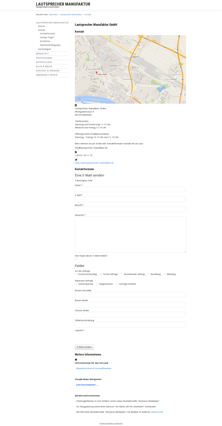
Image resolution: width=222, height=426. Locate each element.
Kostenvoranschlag (87, 274)
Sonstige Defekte (127, 283)
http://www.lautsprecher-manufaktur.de (94, 162)
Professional (44, 58)
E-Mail (79, 195)
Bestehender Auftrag (134, 274)
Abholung (171, 274)
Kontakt (41, 30)
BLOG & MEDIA (44, 66)
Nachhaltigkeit (44, 49)
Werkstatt (42, 53)
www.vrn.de (157, 411)
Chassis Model (82, 310)
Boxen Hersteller (83, 290)
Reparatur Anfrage (84, 280)
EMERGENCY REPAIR (46, 75)
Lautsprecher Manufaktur (52, 22)
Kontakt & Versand (48, 70)
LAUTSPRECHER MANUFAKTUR (63, 4)
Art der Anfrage (82, 271)
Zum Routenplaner (86, 384)
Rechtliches (45, 41)
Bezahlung (156, 274)
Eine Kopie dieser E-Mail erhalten (91, 255)
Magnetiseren (106, 283)
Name (78, 185)
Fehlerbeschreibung (84, 320)
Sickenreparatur (85, 283)
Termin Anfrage (110, 274)
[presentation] (96, 337)
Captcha (79, 330)
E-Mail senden (84, 347)
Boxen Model (81, 300)
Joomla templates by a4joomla (111, 423)
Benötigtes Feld (83, 180)
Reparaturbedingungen (50, 45)
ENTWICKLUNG (44, 62)
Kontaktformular (47, 33)
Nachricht (80, 215)
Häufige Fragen (47, 37)
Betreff (79, 205)
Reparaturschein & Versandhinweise (93, 368)
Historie (41, 26)
